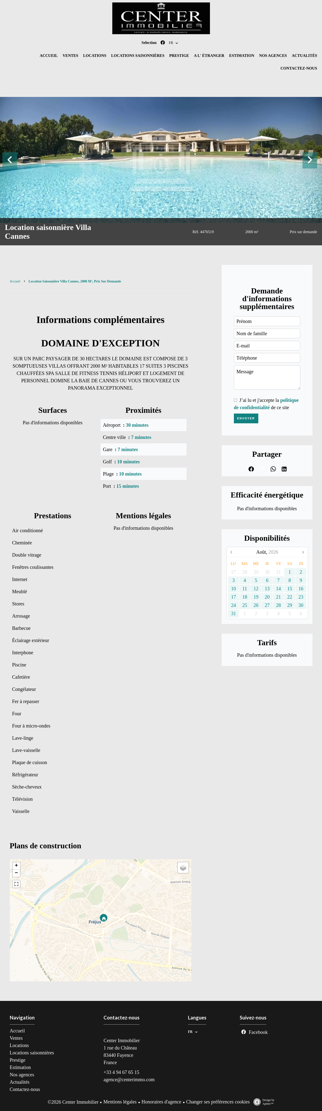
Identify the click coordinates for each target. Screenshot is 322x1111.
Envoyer (246, 418)
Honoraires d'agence (161, 1101)
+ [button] (16, 866)
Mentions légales (119, 1101)
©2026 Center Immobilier (73, 1102)
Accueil (15, 281)
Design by (262, 1102)
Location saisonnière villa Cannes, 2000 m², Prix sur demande (75, 281)
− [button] (16, 873)
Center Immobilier (122, 1040)
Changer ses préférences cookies (218, 1101)
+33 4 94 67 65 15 (121, 1072)
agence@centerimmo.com (129, 1079)
